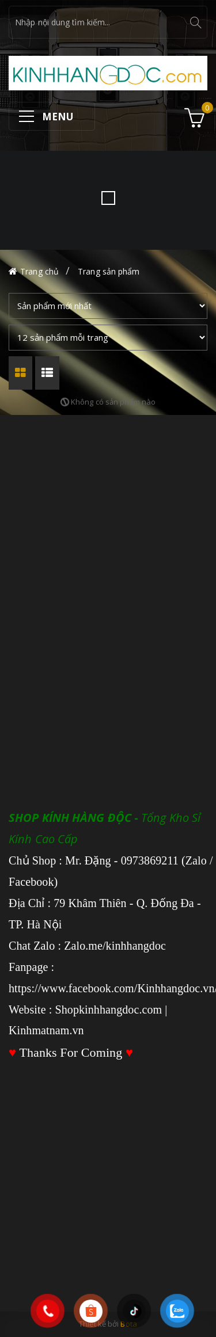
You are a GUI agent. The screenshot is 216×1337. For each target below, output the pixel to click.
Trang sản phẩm (108, 271)
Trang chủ (39, 271)
